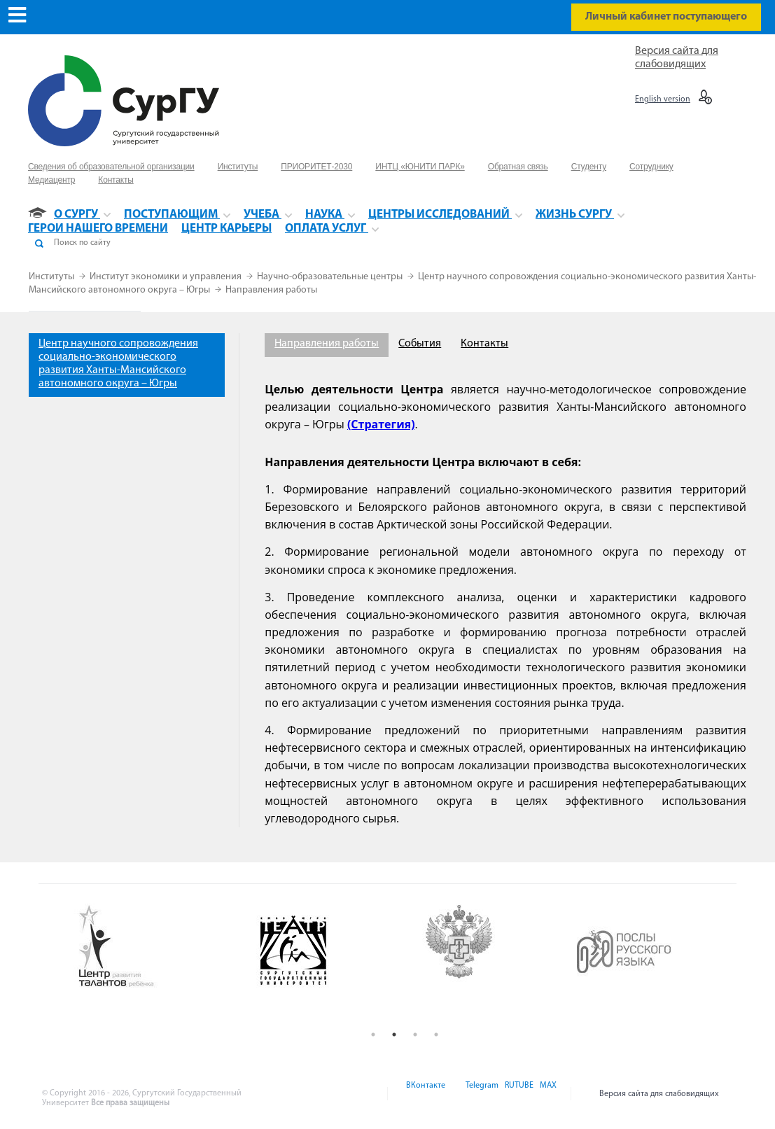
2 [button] (394, 1035)
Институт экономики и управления (167, 277)
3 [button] (415, 1035)
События (419, 343)
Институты (52, 277)
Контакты (484, 343)
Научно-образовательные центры (331, 277)
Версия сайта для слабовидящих (659, 1094)
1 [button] (373, 1035)
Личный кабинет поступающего (666, 16)
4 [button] (436, 1035)
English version (662, 99)
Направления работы (271, 290)
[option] (156, 947)
